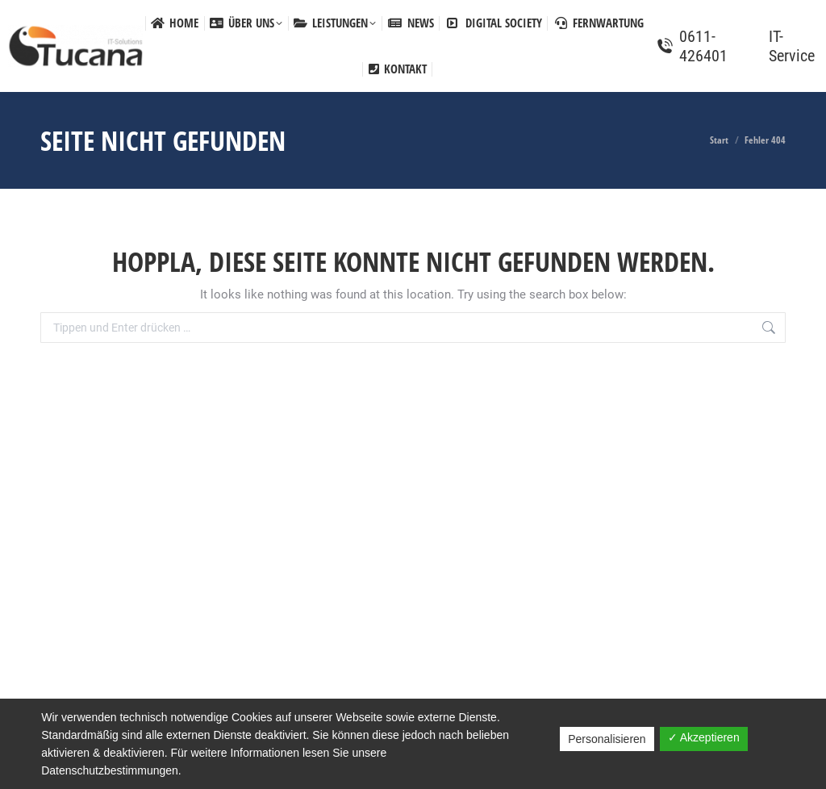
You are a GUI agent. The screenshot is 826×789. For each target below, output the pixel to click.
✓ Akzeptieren (704, 737)
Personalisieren (607, 739)
